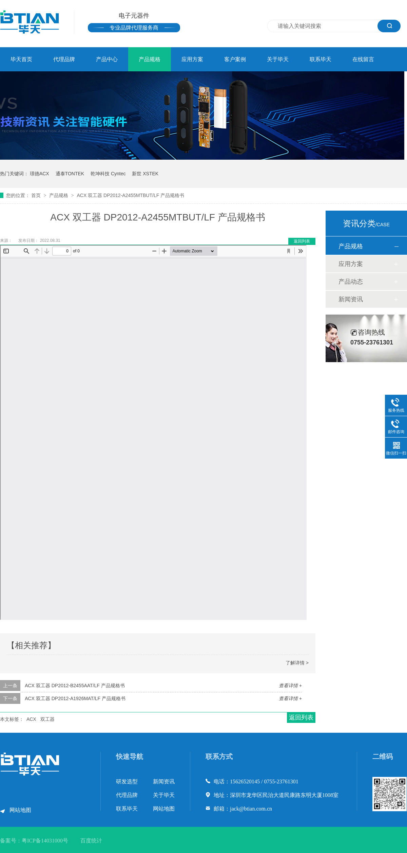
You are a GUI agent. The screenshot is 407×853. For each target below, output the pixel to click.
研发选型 (127, 781)
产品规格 (149, 59)
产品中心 (107, 59)
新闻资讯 (350, 299)
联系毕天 (320, 59)
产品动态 (350, 281)
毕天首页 (21, 59)
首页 (36, 195)
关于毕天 (278, 59)
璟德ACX (39, 173)
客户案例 (235, 59)
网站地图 (20, 810)
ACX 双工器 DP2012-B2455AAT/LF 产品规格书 (75, 685)
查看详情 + (290, 685)
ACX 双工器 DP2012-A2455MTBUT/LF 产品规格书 (130, 195)
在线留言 (363, 59)
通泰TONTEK (70, 173)
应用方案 (192, 59)
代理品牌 (64, 59)
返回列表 (302, 241)
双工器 (47, 719)
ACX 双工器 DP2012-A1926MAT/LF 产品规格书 (75, 698)
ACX (31, 719)
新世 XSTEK (145, 173)
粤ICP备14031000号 (45, 840)
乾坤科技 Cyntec (108, 173)
